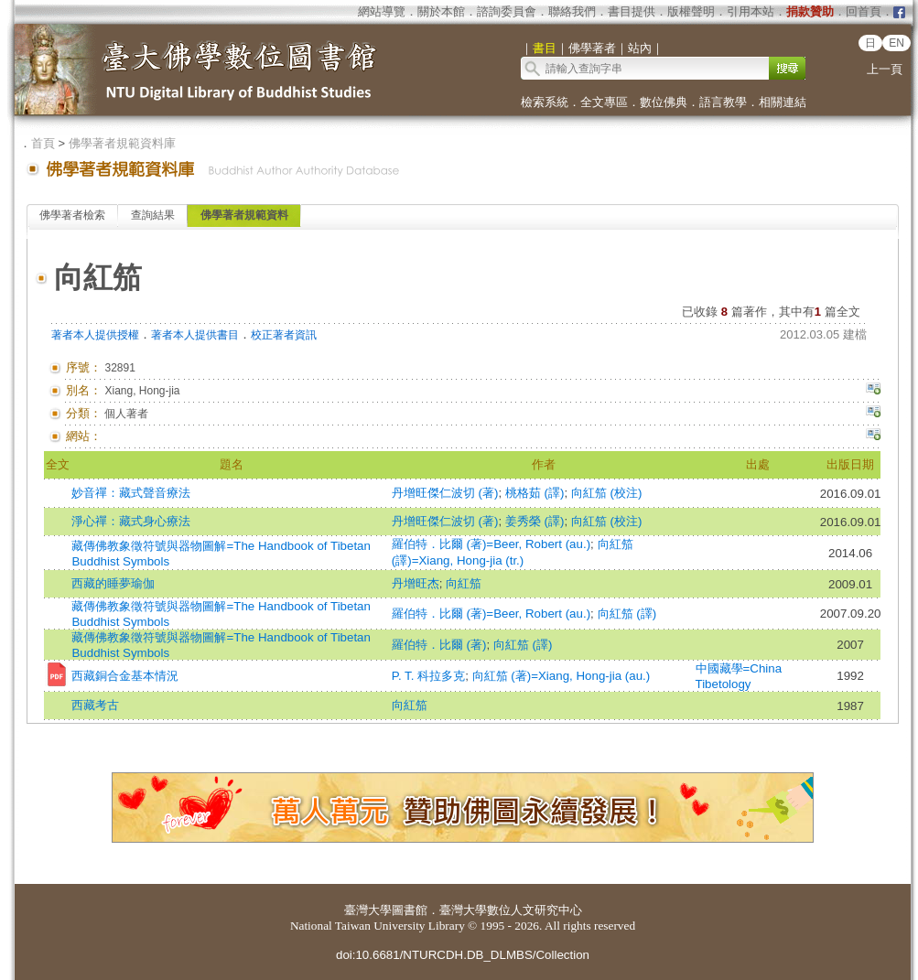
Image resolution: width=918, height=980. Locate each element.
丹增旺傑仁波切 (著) (445, 493)
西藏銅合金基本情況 (124, 676)
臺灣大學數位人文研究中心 (510, 910)
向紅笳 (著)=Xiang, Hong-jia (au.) (561, 676)
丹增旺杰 (415, 583)
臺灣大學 (368, 910)
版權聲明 (691, 11)
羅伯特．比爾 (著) (439, 645)
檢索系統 (544, 102)
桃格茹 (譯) (535, 493)
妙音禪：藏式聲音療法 (130, 493)
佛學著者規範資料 (244, 215)
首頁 (43, 143)
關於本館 (441, 11)
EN (896, 43)
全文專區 (604, 102)
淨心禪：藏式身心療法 (130, 521)
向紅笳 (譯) (627, 613)
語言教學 (723, 102)
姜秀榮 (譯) (535, 521)
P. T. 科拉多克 (428, 676)
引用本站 (750, 11)
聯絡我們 (572, 11)
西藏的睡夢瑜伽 (113, 583)
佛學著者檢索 (72, 215)
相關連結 (782, 102)
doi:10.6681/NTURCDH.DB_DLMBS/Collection (462, 955)
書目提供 (631, 11)
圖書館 (409, 910)
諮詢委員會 (506, 11)
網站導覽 (381, 11)
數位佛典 (663, 102)
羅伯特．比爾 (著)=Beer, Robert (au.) (491, 544)
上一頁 (884, 69)
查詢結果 (153, 215)
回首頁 (863, 11)
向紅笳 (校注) (607, 493)
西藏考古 (95, 705)
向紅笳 (463, 583)
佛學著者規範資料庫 (122, 143)
